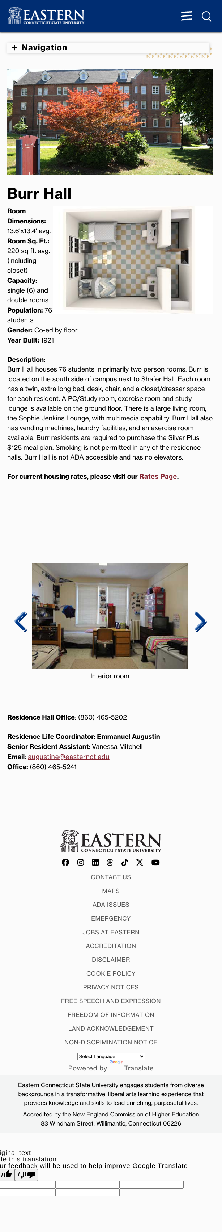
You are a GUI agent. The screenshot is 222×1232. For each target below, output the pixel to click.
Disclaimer (111, 959)
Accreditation (111, 946)
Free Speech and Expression (111, 1001)
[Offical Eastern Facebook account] (66, 863)
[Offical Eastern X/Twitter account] (140, 863)
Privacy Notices (111, 987)
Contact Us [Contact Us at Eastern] (111, 877)
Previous (21, 621)
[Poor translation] (26, 1175)
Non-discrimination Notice (111, 1042)
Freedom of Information (111, 1014)
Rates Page (158, 476)
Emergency (111, 918)
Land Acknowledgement (111, 1028)
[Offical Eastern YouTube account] (156, 863)
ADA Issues (111, 904)
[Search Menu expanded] (207, 16)
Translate (132, 1068)
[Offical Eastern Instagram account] (80, 863)
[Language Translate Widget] (111, 1056)
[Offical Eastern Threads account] (110, 863)
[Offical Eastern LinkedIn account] (95, 863)
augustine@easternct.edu (69, 757)
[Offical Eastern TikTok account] (125, 863)
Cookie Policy (111, 973)
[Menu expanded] (186, 16)
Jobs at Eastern (111, 932)
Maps (111, 890)
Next (199, 621)
